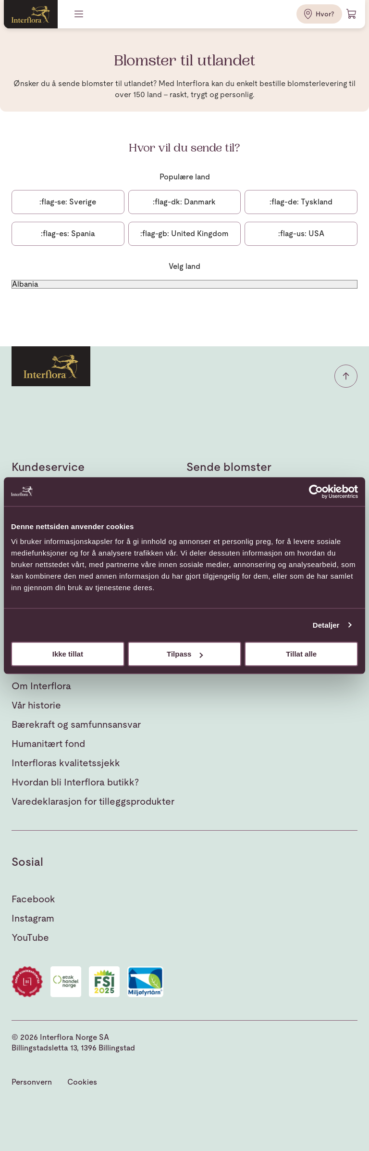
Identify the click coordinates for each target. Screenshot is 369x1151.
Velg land (184, 266)
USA (301, 233)
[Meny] (79, 14)
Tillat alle (301, 654)
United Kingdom (184, 233)
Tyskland (301, 201)
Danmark (184, 201)
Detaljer (326, 625)
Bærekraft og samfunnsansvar (76, 724)
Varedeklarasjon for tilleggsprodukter (93, 801)
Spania (68, 233)
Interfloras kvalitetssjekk (66, 763)
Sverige (67, 201)
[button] (345, 376)
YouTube (30, 937)
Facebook (33, 899)
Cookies (82, 1082)
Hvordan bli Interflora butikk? (75, 782)
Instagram (33, 918)
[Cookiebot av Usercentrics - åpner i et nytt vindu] (316, 491)
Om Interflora (41, 686)
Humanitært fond (48, 743)
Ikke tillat (67, 654)
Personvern (32, 1082)
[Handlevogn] (351, 14)
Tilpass (185, 654)
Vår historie (36, 705)
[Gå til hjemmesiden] (31, 14)
